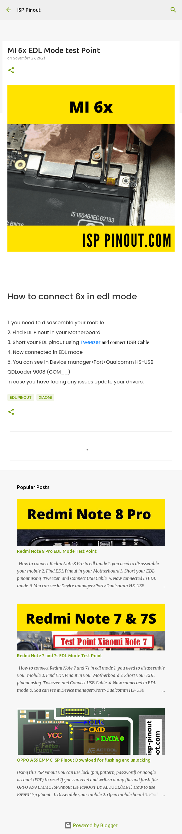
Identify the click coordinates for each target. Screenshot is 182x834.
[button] (11, 71)
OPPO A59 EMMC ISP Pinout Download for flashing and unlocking (84, 760)
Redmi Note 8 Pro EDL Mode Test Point (57, 551)
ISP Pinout (29, 10)
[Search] (173, 9)
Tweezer (91, 342)
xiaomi (45, 397)
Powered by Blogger (91, 825)
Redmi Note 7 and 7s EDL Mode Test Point (59, 655)
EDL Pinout (21, 397)
